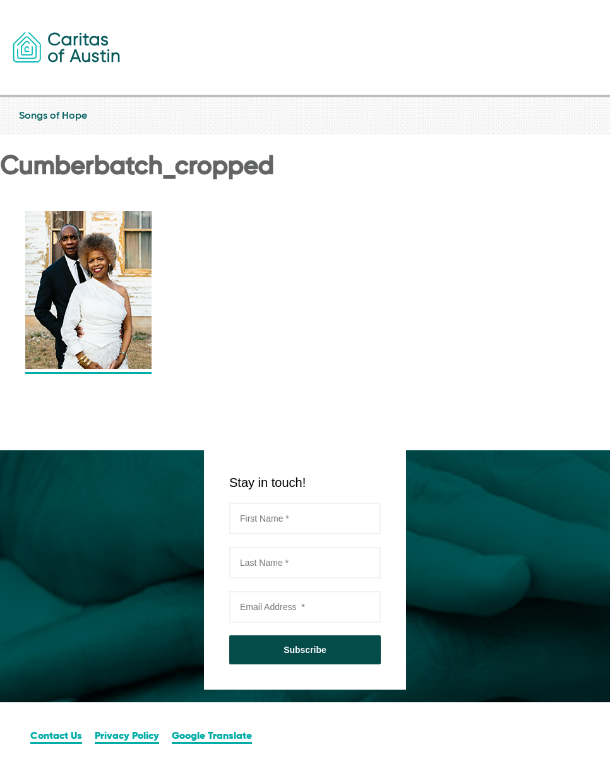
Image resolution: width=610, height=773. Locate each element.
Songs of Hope (305, 116)
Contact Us (56, 736)
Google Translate (212, 736)
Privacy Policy (127, 736)
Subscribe (305, 650)
